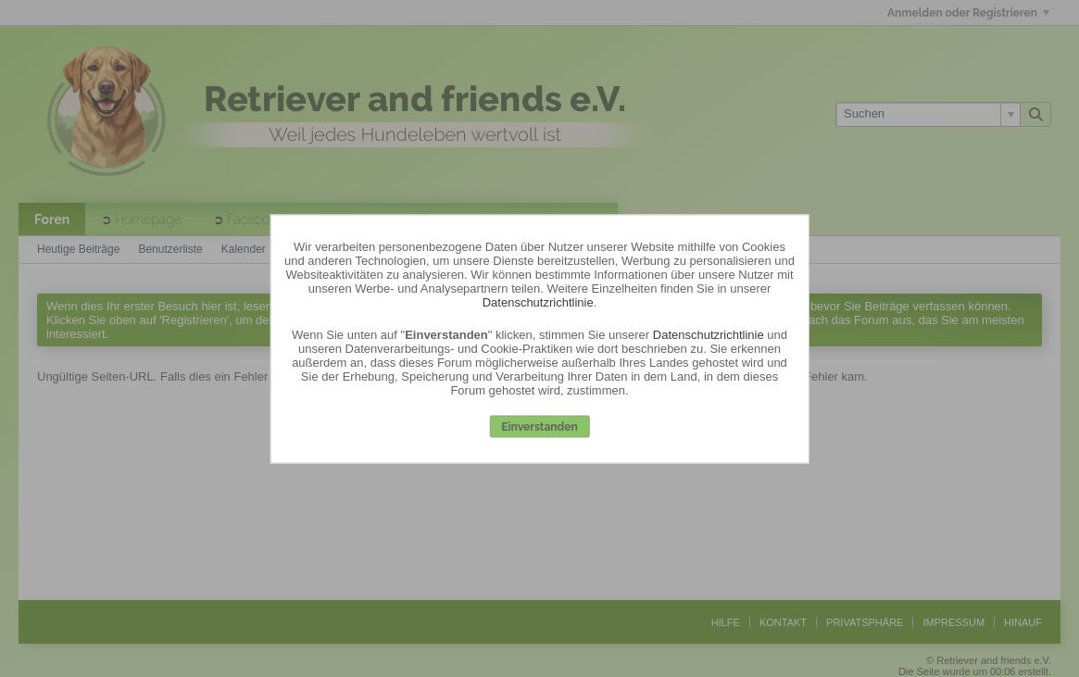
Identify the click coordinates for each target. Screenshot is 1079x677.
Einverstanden (539, 426)
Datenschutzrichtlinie (538, 302)
